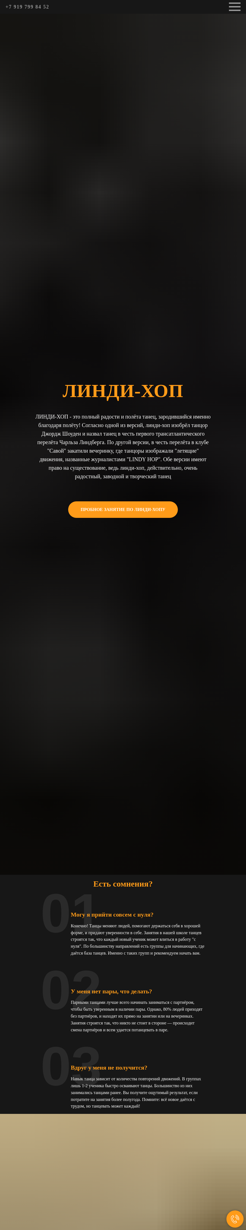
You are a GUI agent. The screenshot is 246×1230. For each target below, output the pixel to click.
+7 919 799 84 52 (27, 7)
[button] (123, 509)
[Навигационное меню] (235, 6)
